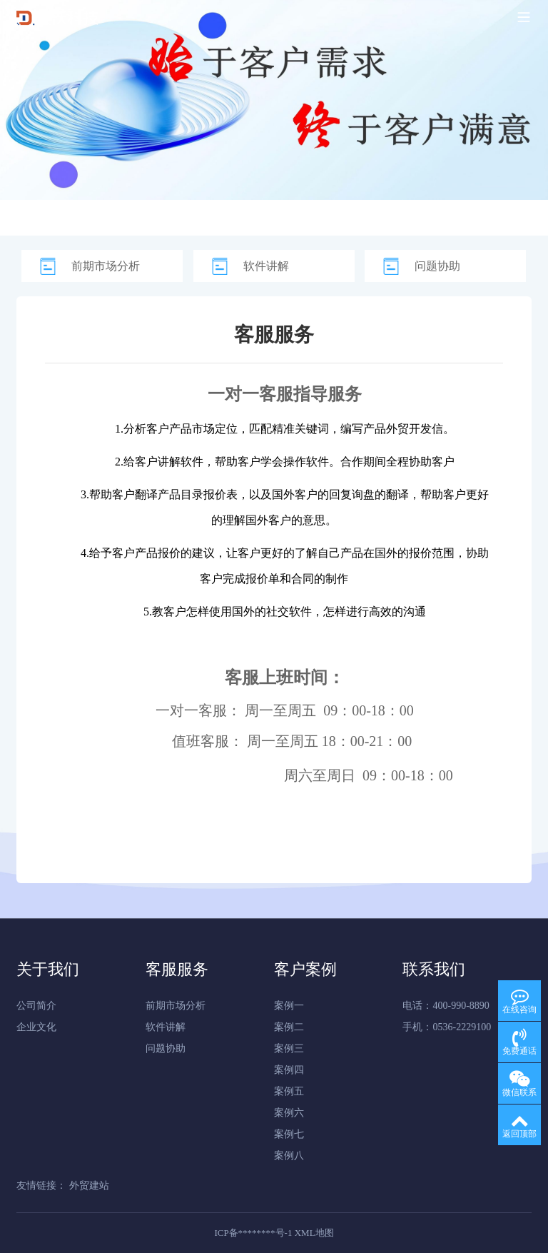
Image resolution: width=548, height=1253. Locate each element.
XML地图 (314, 1232)
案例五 (289, 1091)
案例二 (289, 1027)
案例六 (289, 1112)
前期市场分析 (105, 266)
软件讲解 (266, 266)
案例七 (289, 1134)
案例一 (289, 1005)
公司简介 (36, 1005)
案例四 (289, 1070)
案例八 (289, 1155)
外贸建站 (89, 1185)
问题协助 (437, 266)
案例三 (289, 1048)
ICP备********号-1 (253, 1232)
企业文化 (36, 1027)
